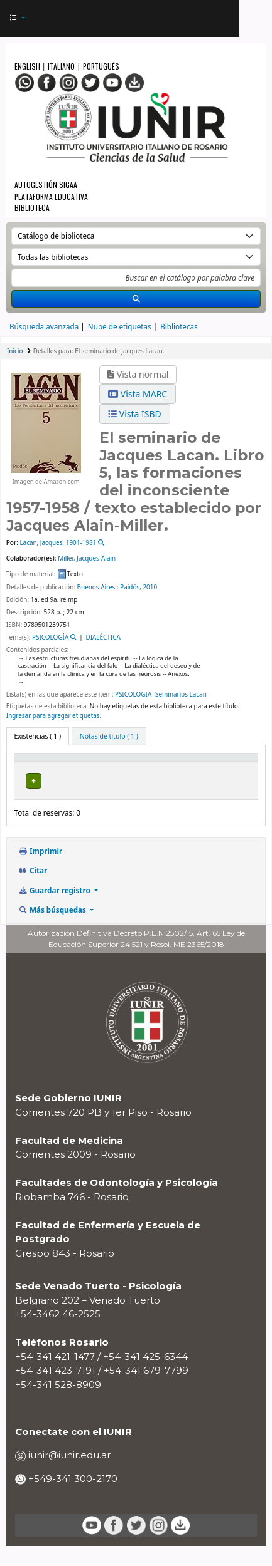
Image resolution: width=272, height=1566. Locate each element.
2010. (150, 587)
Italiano (61, 66)
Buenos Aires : (98, 587)
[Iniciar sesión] (225, 19)
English (28, 66)
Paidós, (130, 587)
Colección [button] (184, 771)
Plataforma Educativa (51, 196)
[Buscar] (136, 299)
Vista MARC (137, 394)
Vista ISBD (134, 414)
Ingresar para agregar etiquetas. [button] (53, 715)
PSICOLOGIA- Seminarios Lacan (161, 694)
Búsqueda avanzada (44, 326)
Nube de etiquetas (119, 326)
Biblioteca (32, 207)
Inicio (15, 350)
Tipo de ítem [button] (30, 766)
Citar (32, 890)
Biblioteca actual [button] (108, 771)
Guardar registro (55, 910)
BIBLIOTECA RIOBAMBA (104, 795)
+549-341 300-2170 (71, 1498)
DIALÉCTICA (102, 637)
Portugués (101, 66)
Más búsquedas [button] (53, 929)
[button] (17, 18)
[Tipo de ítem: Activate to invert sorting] (45, 767)
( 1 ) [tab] (37, 736)
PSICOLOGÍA (50, 637)
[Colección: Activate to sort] (192, 767)
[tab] (109, 736)
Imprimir (40, 871)
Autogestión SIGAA (45, 184)
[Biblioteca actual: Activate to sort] (121, 767)
